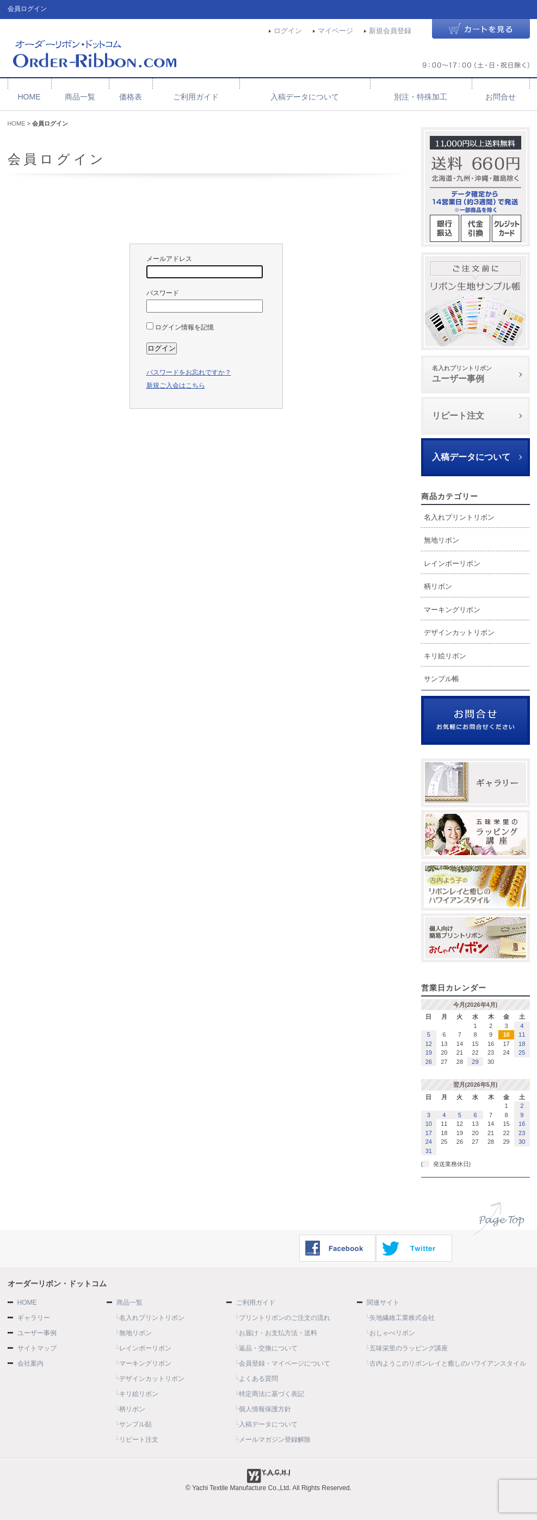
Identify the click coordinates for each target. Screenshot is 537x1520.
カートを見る (481, 29)
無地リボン (441, 540)
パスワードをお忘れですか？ (188, 372)
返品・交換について (268, 1348)
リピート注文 (458, 415)
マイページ (335, 31)
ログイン (288, 31)
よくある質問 (258, 1378)
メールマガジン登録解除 (275, 1439)
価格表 (130, 96)
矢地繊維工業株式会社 (402, 1318)
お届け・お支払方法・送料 (278, 1333)
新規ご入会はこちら (175, 385)
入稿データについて (304, 96)
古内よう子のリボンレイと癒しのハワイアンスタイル (475, 886)
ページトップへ (499, 1218)
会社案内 (30, 1363)
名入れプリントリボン (459, 517)
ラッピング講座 (475, 834)
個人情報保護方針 (265, 1409)
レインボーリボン (452, 563)
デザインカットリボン (459, 632)
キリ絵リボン (445, 656)
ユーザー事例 (475, 374)
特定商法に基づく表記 (271, 1394)
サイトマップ (37, 1348)
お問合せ (500, 96)
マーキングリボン (452, 610)
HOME (29, 96)
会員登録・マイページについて (284, 1363)
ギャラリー (475, 782)
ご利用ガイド (196, 96)
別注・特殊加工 (420, 96)
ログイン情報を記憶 (180, 327)
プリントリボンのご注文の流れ (284, 1318)
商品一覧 (80, 96)
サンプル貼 (135, 1424)
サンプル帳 (475, 301)
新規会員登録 (390, 31)
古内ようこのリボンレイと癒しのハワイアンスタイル (447, 1363)
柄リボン (438, 586)
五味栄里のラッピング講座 (408, 1348)
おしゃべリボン (475, 937)
